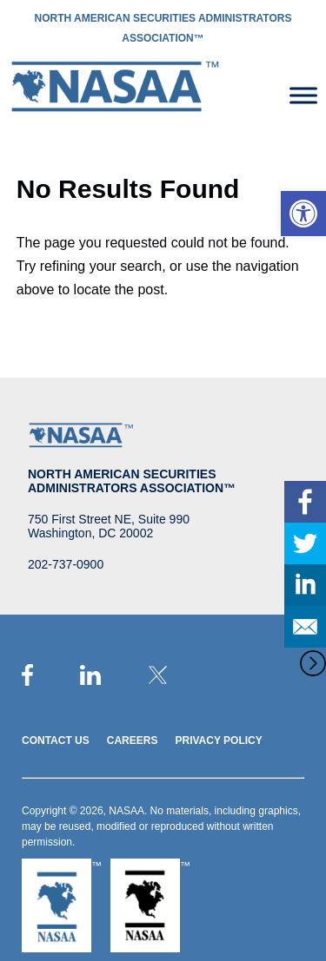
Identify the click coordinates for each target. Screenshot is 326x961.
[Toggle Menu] (303, 95)
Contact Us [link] (56, 740)
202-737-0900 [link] (65, 564)
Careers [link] (132, 740)
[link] (303, 213)
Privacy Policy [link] (218, 740)
